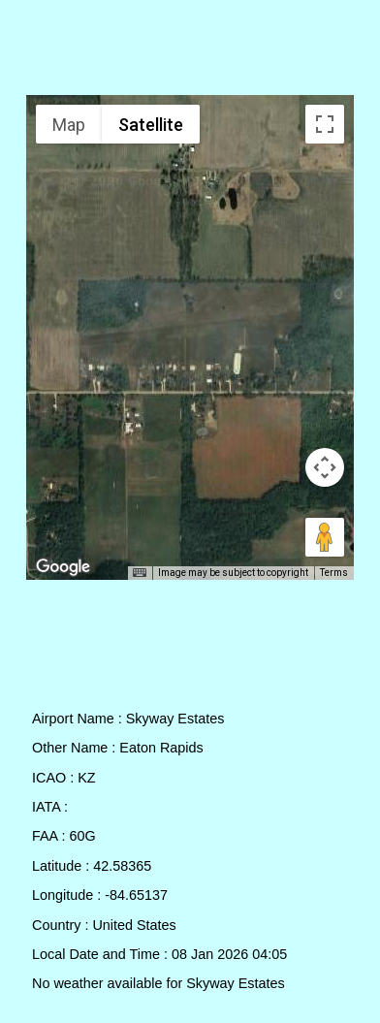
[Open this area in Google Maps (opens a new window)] (63, 567)
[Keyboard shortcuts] (139, 573)
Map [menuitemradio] (68, 124)
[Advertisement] (190, 51)
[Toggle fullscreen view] (324, 124)
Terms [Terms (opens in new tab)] (334, 572)
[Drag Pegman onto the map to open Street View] (324, 537)
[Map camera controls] (324, 467)
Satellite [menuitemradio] (150, 124)
